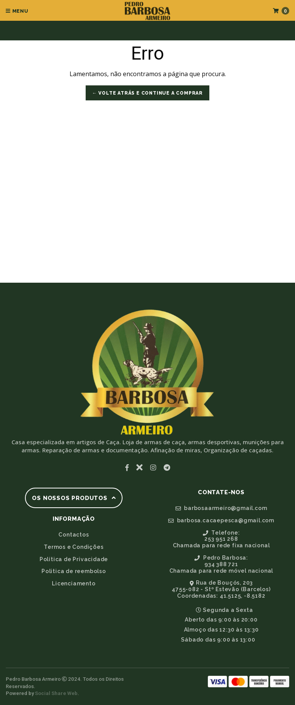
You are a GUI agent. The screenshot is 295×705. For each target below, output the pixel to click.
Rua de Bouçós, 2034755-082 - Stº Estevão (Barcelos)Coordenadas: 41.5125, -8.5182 (221, 589)
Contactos (73, 535)
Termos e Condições (73, 547)
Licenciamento (73, 583)
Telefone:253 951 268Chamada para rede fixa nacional (221, 539)
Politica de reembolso (73, 571)
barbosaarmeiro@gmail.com (221, 508)
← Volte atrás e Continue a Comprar (147, 93)
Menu (17, 11)
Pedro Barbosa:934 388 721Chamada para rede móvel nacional (221, 564)
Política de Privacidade (74, 559)
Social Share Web (56, 693)
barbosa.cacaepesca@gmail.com (221, 520)
